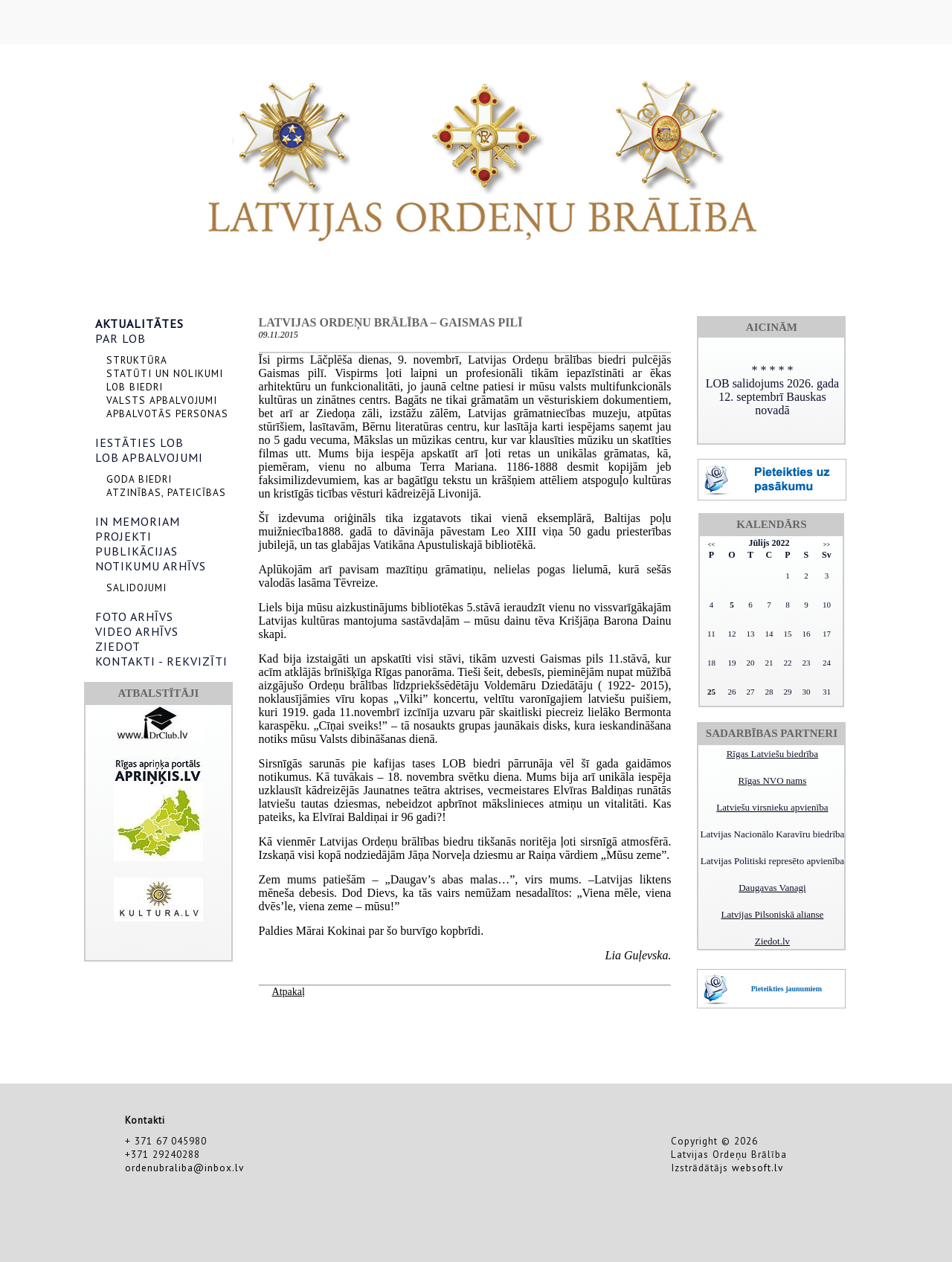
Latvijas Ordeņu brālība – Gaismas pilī (391, 322)
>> (826, 544)
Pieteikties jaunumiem (786, 989)
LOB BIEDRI (134, 386)
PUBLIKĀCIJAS (136, 551)
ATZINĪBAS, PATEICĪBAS (166, 492)
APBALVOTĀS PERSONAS (167, 413)
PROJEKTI (123, 536)
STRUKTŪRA (136, 360)
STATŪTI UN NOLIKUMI (164, 373)
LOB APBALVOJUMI (149, 457)
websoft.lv (757, 1167)
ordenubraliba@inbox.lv (184, 1167)
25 (711, 691)
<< (711, 544)
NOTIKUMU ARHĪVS (150, 565)
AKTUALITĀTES (139, 323)
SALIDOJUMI (136, 587)
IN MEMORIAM (137, 521)
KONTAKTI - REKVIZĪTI (161, 661)
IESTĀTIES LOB (139, 442)
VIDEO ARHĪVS (136, 631)
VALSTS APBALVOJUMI (161, 400)
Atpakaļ (288, 991)
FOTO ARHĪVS (134, 616)
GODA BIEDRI (139, 479)
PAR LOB (120, 338)
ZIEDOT (118, 646)
